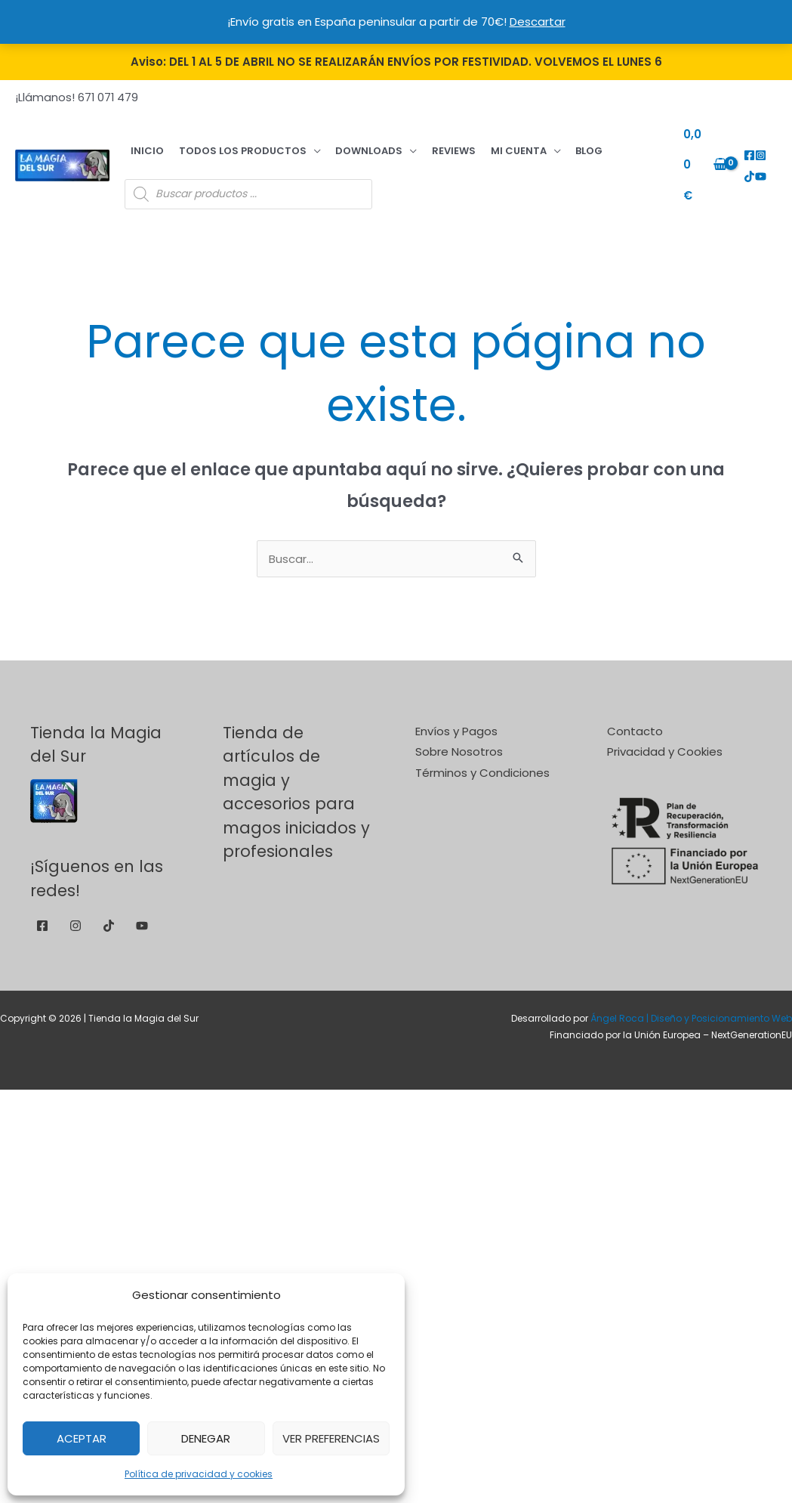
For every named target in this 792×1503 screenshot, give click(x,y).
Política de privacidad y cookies (199, 1473)
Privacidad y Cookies (665, 739)
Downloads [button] (340, 144)
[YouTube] (746, 169)
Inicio (141, 144)
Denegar (205, 1438)
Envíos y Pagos (456, 717)
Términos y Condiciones (482, 760)
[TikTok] (769, 148)
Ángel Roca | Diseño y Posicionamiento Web (691, 1004)
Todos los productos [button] (225, 144)
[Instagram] (757, 148)
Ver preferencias (331, 1438)
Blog (527, 144)
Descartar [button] (537, 21)
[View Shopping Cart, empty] (698, 158)
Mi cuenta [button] (468, 144)
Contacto (635, 717)
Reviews (414, 144)
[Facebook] (746, 148)
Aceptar (81, 1438)
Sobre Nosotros (459, 739)
